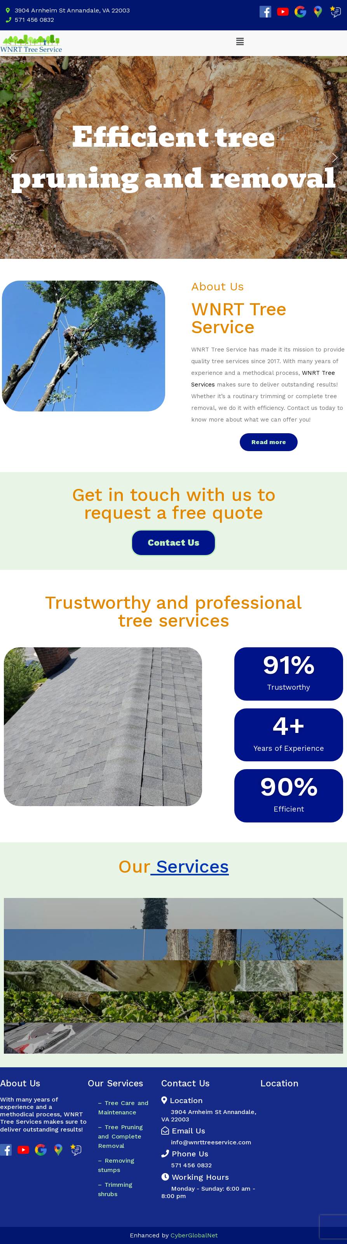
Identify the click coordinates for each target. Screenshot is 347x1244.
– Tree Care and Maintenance (123, 1107)
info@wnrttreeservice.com (211, 1142)
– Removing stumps (116, 1165)
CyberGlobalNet (194, 1235)
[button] (239, 41)
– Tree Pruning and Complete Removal (120, 1136)
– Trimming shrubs (115, 1189)
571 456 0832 (186, 1165)
